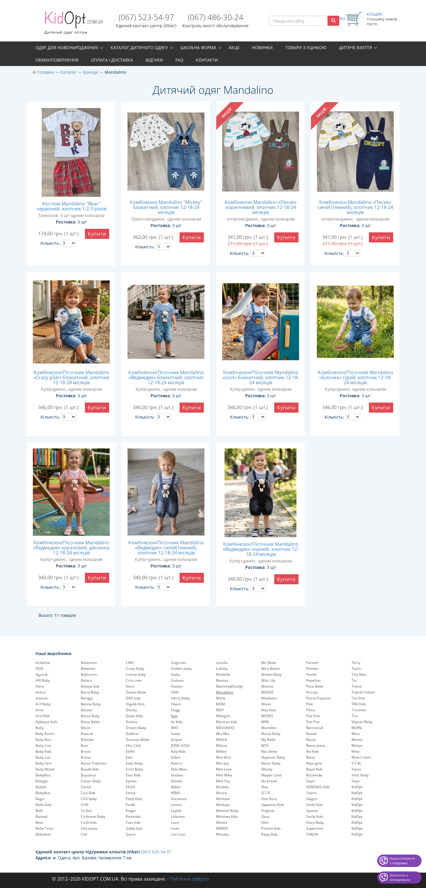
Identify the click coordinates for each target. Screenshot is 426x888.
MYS (265, 745)
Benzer (87, 709)
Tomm (356, 686)
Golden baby (181, 668)
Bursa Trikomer (93, 763)
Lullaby (221, 668)
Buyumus (88, 775)
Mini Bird (223, 757)
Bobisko (87, 739)
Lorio (175, 828)
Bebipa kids (90, 686)
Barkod (41, 816)
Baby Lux (43, 757)
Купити (97, 234)
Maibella (223, 674)
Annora (42, 698)
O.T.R (265, 792)
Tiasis (356, 668)
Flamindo (133, 816)
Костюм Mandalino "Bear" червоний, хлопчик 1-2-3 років (71, 206)
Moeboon (269, 698)
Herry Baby (180, 698)
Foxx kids (133, 822)
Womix (357, 739)
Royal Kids (314, 769)
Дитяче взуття (355, 47)
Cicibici (86, 810)
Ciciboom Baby (93, 816)
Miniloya (223, 804)
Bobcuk (87, 733)
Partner (312, 662)
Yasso (356, 769)
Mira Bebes (270, 668)
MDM (220, 704)
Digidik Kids (135, 704)
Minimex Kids (227, 816)
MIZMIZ (267, 692)
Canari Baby (91, 781)
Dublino (132, 733)
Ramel (311, 733)
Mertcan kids (226, 721)
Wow (355, 751)
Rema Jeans (315, 745)
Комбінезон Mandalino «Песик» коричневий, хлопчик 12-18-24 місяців (261, 207)
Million (221, 751)
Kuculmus (179, 798)
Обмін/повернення (57, 60)
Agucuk (42, 674)
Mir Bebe (268, 662)
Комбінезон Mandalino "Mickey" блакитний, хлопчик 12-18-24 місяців (166, 207)
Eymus (131, 781)
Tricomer (359, 709)
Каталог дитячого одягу (139, 47)
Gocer (131, 834)
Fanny (130, 792)
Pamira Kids (271, 828)
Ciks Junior (89, 828)
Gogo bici (178, 662)
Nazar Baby (270, 763)
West (355, 733)
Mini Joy (222, 763)
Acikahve (43, 662)
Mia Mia (222, 733)
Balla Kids (43, 804)
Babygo (42, 781)
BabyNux (43, 792)
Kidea (175, 757)
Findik (130, 804)
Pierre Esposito (318, 698)
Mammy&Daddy (229, 686)
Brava (86, 757)
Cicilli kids (89, 822)
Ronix (310, 757)
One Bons (269, 798)
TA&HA (312, 834)
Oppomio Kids (272, 804)
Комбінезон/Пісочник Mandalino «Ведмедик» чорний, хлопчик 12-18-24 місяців (260, 549)
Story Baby (315, 822)
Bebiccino (89, 674)
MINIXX (222, 828)
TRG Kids (358, 704)
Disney (131, 709)
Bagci (40, 798)
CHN (84, 804)
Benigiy (87, 698)
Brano (86, 751)
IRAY (174, 727)
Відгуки (154, 60)
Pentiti (311, 674)
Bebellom (43, 834)
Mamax (222, 680)
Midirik (221, 739)
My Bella (268, 739)
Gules (175, 674)
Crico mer (134, 680)
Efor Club (133, 745)
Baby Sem (44, 763)
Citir (84, 834)
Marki (220, 698)
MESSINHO (225, 727)
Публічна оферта (189, 879)
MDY (220, 709)
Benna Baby (91, 704)
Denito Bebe (136, 692)
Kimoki (176, 781)
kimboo (177, 775)
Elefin (130, 751)
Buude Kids (90, 769)
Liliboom (178, 816)
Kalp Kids (178, 751)
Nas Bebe (269, 751)
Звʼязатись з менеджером (400, 877)
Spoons (312, 810)
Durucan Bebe (137, 739)
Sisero (311, 792)
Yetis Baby (360, 775)
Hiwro (176, 704)
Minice (221, 792)
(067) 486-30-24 (215, 17)
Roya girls (314, 763)
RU (342, 18)
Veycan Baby (361, 721)
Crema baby (136, 674)
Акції (234, 47)
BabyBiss (43, 775)
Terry (355, 662)
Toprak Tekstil (363, 692)
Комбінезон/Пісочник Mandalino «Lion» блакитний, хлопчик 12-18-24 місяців (260, 377)
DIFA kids (133, 698)
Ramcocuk (314, 727)
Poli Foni (313, 715)
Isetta (175, 733)
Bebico (86, 680)
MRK (265, 721)
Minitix (221, 822)
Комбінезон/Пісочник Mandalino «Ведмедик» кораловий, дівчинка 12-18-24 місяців (71, 547)
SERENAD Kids (318, 786)
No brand (269, 781)
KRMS (175, 792)
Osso (265, 816)
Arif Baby (43, 704)
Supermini (314, 828)
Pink (309, 704)
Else (129, 757)
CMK (129, 662)
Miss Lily (268, 680)
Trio (354, 715)
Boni (84, 745)
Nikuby (266, 769)
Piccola (312, 692)
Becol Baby (90, 692)
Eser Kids (133, 775)
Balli (39, 810)
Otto (264, 822)
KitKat (175, 786)
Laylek (176, 810)
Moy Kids (268, 709)
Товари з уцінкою (306, 47)
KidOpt (356, 786)
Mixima (267, 686)
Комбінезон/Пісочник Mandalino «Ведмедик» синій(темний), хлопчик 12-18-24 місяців (166, 547)
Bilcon (86, 727)
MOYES (267, 715)
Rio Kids (312, 751)
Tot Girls (358, 698)
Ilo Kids (177, 721)
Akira (40, 686)
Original (267, 810)
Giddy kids (134, 828)
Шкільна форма (198, 47)
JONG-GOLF (180, 745)
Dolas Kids (134, 715)
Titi (353, 680)
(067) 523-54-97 (146, 17)
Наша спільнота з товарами (402, 860)
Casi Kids (88, 792)
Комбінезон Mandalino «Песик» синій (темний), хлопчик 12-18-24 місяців (355, 207)
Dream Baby (136, 727)
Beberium (89, 662)
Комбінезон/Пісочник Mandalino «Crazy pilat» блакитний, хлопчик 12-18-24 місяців (71, 377)
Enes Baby (134, 763)
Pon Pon (313, 721)
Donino (132, 721)
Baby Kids (43, 751)
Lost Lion (178, 834)
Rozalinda (314, 775)
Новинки (262, 47)
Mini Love (224, 769)
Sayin (310, 781)
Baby (40, 727)
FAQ (179, 60)
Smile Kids (314, 804)
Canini (86, 786)
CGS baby (89, 798)
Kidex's (177, 763)
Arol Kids (43, 715)
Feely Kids (134, 798)
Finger (131, 810)
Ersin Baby (134, 769)
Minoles (222, 834)
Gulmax (177, 680)
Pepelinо (313, 680)
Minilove (223, 798)
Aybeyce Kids (46, 721)
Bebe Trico (44, 828)
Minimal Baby (227, 810)
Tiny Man (359, 674)
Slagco (311, 798)
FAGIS (130, 786)
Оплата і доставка (112, 60)
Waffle (356, 727)
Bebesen (88, 668)
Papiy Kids (269, 834)
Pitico (310, 709)
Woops (357, 745)
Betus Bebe (90, 721)
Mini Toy (223, 781)
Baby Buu (43, 739)
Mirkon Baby (271, 674)
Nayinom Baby (273, 757)
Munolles (268, 727)
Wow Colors (361, 757)
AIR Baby (43, 680)
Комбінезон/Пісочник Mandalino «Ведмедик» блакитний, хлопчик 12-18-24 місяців (166, 377)
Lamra (176, 804)
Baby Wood (45, 769)
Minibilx (222, 786)
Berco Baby (90, 715)
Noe (264, 786)
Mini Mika (224, 775)
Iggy (174, 715)
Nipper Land (271, 775)
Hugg (175, 709)
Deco (130, 686)
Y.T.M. (356, 763)
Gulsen (177, 686)
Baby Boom (45, 733)
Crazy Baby (135, 668)
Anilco (41, 692)
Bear (39, 822)
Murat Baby (270, 733)
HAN (175, 692)
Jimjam (176, 739)
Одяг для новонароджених (67, 47)
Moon (266, 704)
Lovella (221, 662)
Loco (175, 822)
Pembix (312, 668)
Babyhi (41, 786)
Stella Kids (314, 816)
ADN (39, 668)
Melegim (223, 715)
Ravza (311, 739)
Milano (221, 745)
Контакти (207, 60)
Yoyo (355, 781)
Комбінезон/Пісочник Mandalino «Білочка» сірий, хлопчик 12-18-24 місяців (355, 377)
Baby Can (43, 745)
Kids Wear (179, 769)
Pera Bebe (314, 686)
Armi (39, 709)
